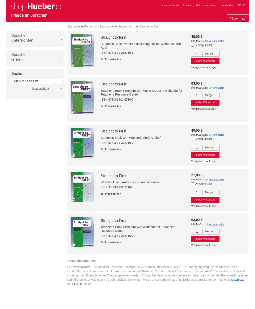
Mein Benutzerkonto (207, 5)
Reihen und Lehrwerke (99, 26)
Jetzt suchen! (40, 88)
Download (237, 279)
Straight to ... (126, 26)
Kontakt (187, 5)
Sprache (22, 37)
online (78, 283)
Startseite (73, 26)
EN (245, 5)
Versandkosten (216, 41)
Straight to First (113, 37)
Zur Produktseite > (111, 59)
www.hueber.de (170, 5)
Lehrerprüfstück (203, 45)
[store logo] (37, 10)
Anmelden (227, 5)
